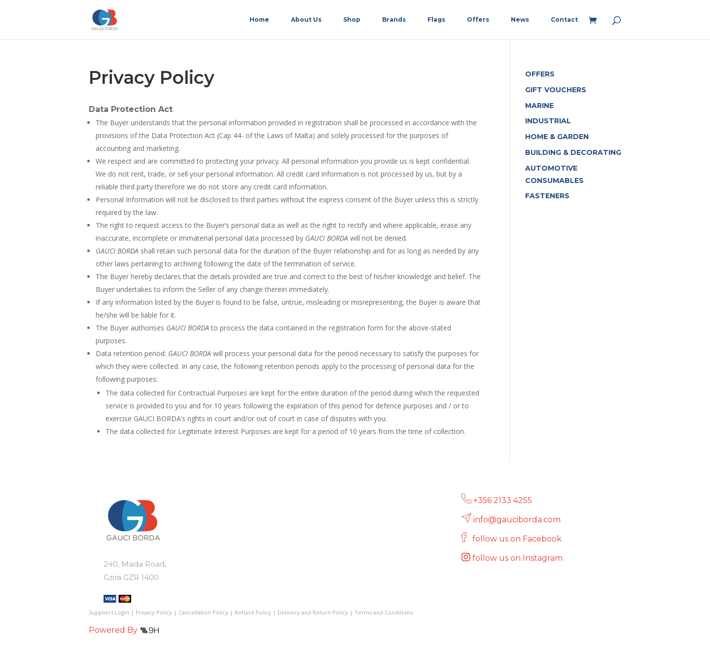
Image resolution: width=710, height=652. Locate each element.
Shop (351, 19)
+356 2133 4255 (502, 500)
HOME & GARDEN (557, 136)
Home (259, 19)
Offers (478, 19)
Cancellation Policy (203, 612)
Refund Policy (253, 612)
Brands (394, 19)
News (520, 19)
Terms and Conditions (384, 612)
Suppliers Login (109, 612)
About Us (306, 19)
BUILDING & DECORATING (573, 152)
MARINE (539, 105)
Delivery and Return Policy (313, 612)
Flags (436, 19)
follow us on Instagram (518, 558)
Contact (564, 19)
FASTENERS (547, 195)
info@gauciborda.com (517, 519)
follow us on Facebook (518, 538)
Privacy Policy (154, 612)
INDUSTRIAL (548, 120)
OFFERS (540, 74)
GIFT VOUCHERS (555, 89)
